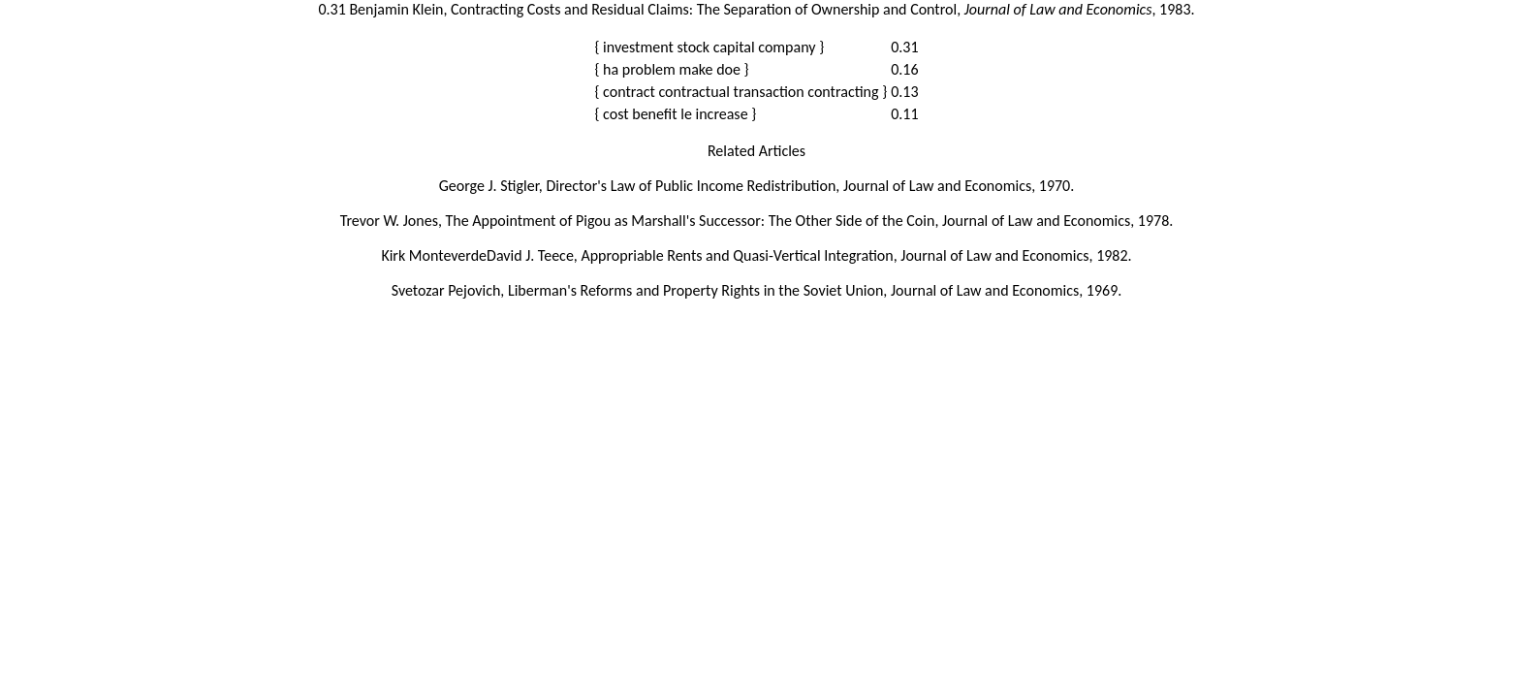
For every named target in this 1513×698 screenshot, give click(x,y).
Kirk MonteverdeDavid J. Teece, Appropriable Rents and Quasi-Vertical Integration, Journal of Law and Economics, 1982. (756, 255)
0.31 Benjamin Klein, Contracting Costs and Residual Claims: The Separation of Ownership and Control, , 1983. (756, 9)
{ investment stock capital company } (709, 47)
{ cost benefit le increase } (675, 114)
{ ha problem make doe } (671, 69)
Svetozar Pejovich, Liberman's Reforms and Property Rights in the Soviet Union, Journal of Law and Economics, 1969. (757, 290)
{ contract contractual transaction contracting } (740, 91)
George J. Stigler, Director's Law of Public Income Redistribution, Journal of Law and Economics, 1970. (757, 185)
